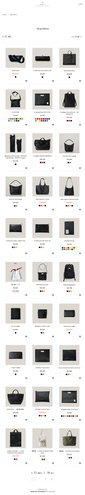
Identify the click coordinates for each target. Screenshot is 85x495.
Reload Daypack (69, 284)
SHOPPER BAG (69, 70)
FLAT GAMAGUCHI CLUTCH (69, 368)
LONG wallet (15, 367)
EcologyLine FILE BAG (42, 112)
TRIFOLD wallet (69, 326)
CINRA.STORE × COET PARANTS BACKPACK (15, 452)
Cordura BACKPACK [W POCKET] (69, 113)
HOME (4, 14)
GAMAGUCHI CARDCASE (15, 241)
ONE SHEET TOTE (42, 199)
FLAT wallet (15, 326)
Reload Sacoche (42, 284)
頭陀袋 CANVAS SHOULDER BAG (42, 452)
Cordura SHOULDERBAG (42, 156)
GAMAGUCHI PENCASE (42, 70)
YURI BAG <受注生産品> (16, 409)
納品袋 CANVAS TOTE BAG (69, 451)
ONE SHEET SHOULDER (69, 199)
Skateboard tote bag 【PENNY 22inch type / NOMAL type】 (16, 156)
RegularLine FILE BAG (69, 409)
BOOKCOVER (69, 241)
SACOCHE (15, 112)
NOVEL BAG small (69, 156)
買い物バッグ (15, 284)
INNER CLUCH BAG (42, 409)
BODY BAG (15, 70)
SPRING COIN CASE (42, 326)
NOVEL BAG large (15, 199)
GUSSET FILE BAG (42, 367)
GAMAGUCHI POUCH (42, 241)
